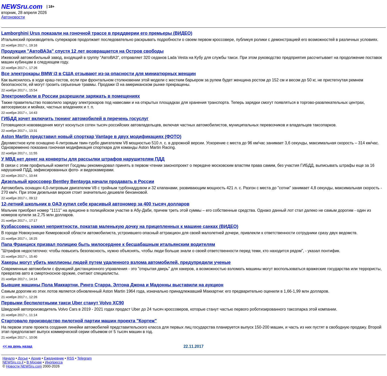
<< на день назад (17, 346)
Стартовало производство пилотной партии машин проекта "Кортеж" (79, 320)
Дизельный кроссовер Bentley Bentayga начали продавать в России (77, 181)
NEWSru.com (22, 6)
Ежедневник (54, 358)
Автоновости (13, 17)
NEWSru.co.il (13, 362)
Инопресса (54, 362)
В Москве (34, 362)
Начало (9, 358)
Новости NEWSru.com (24, 366)
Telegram (84, 358)
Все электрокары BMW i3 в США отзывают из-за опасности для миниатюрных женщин (98, 73)
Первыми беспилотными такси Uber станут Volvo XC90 (62, 302)
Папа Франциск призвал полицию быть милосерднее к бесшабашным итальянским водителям (108, 244)
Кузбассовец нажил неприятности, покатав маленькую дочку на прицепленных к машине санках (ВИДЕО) (119, 226)
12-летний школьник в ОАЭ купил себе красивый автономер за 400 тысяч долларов (95, 203)
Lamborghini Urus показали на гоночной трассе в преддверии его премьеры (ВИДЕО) (96, 33)
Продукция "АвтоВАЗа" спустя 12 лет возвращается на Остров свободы (82, 51)
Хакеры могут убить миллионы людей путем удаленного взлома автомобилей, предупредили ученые (116, 262)
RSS (70, 358)
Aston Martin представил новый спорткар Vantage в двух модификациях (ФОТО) (91, 136)
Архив (36, 358)
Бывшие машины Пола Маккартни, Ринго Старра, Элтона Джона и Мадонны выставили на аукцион (112, 284)
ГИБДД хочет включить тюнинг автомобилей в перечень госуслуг (74, 118)
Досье (23, 358)
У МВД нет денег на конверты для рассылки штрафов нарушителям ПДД (82, 159)
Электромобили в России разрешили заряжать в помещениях (70, 96)
